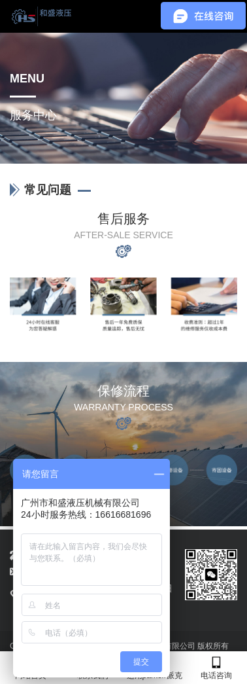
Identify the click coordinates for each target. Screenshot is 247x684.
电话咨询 (217, 668)
